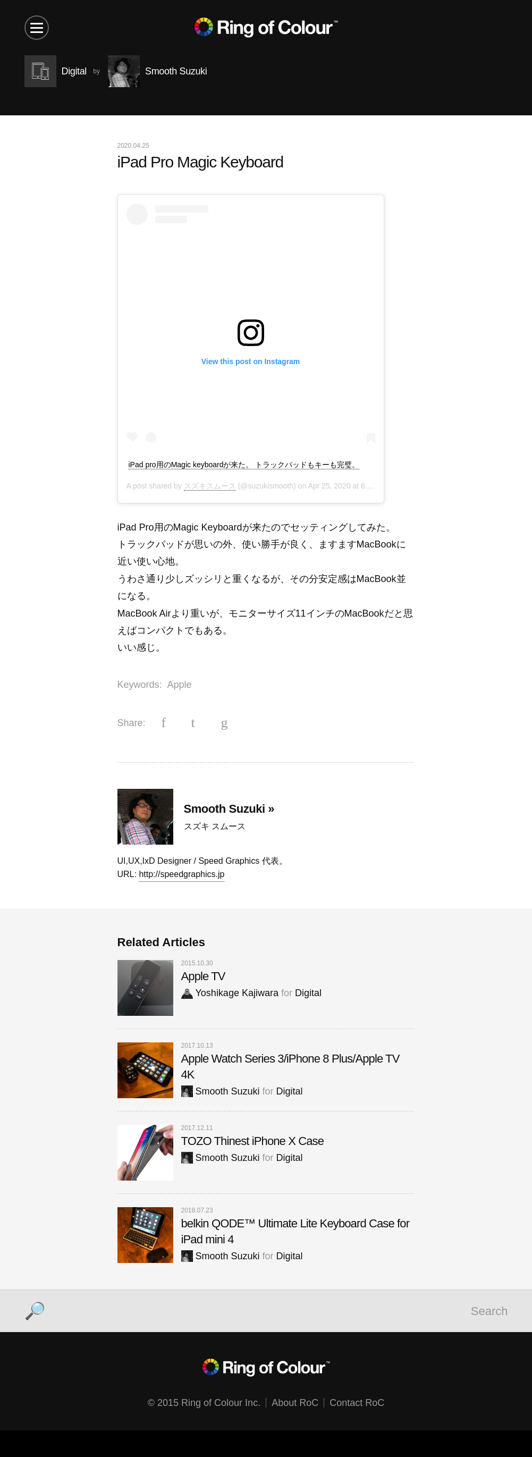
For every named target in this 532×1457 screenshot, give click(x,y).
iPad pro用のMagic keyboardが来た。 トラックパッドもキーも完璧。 (244, 464)
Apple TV (203, 976)
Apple (179, 684)
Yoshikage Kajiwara (229, 993)
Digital (308, 993)
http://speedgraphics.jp (181, 874)
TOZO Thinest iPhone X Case (252, 1141)
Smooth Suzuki (220, 1091)
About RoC (295, 1402)
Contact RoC (357, 1402)
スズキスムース (210, 486)
